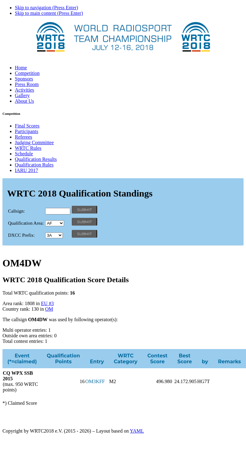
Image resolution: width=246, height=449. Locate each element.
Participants (26, 131)
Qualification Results (36, 159)
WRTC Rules (28, 148)
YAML (137, 431)
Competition (27, 73)
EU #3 (47, 303)
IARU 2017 (26, 170)
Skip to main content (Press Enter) (49, 13)
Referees (23, 137)
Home (21, 67)
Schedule (24, 153)
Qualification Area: (26, 223)
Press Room (27, 84)
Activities (24, 90)
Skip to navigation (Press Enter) (46, 7)
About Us (24, 101)
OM (49, 309)
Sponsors (24, 78)
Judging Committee (34, 142)
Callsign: (16, 211)
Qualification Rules (34, 164)
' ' (54, 223)
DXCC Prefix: (21, 235)
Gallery (22, 95)
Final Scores (27, 125)
